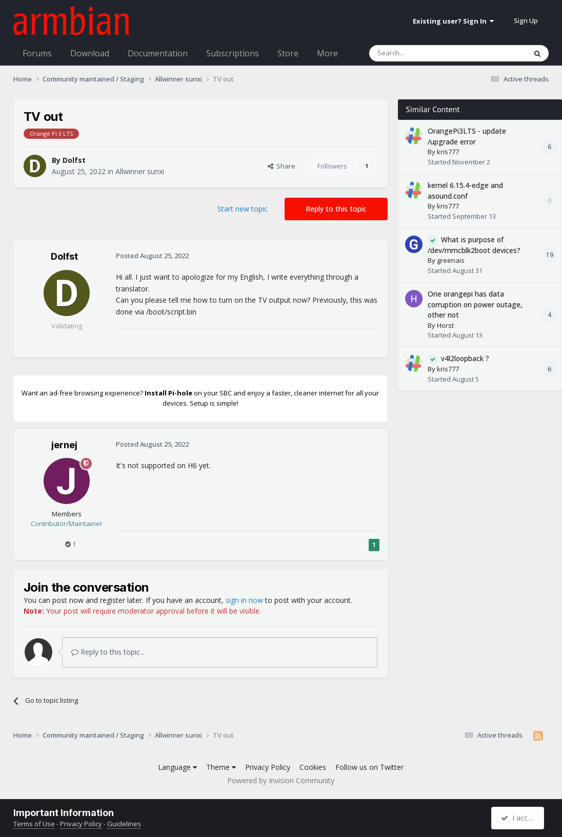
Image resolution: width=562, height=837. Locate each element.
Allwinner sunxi (139, 171)
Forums (37, 53)
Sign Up (526, 20)
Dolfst (74, 160)
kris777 (448, 151)
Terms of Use (34, 823)
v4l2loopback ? (465, 358)
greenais (451, 260)
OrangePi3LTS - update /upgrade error (467, 136)
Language (177, 767)
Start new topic (242, 209)
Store (287, 53)
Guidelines (124, 823)
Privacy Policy (267, 767)
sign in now (244, 600)
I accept (519, 818)
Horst (445, 325)
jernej (64, 445)
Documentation (158, 53)
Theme (221, 767)
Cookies (312, 767)
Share (281, 166)
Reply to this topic (336, 209)
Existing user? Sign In (453, 21)
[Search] (422, 53)
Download (89, 53)
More (327, 53)
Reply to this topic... (108, 652)
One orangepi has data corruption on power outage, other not (475, 304)
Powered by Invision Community (280, 780)
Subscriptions (232, 53)
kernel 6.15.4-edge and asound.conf (465, 190)
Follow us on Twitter (369, 767)
